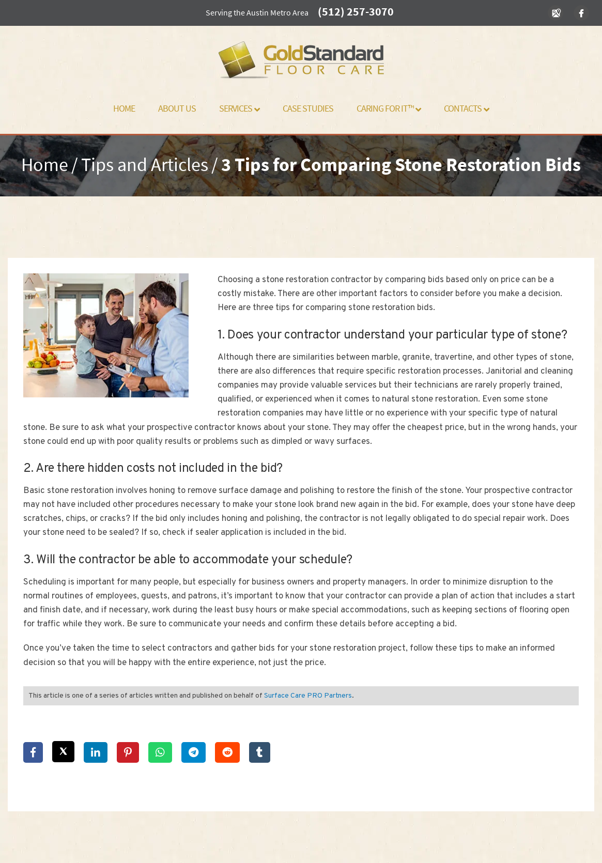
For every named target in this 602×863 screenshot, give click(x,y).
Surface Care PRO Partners (308, 695)
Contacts (466, 108)
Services (239, 108)
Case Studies (308, 108)
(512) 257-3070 (356, 11)
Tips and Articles (144, 164)
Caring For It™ (389, 108)
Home (124, 108)
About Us (177, 108)
